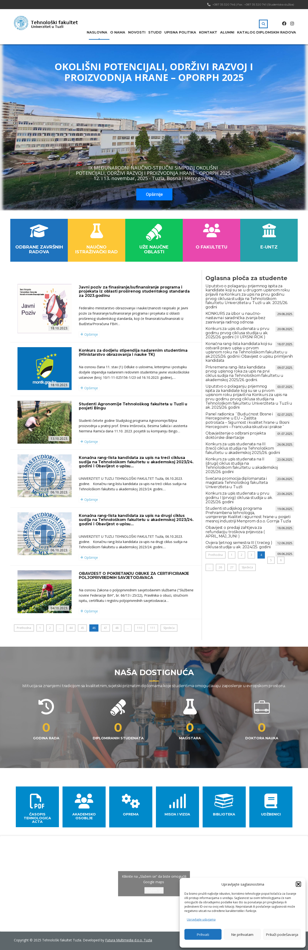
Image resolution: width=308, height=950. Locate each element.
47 (105, 628)
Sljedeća (169, 628)
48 (117, 628)
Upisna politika (180, 32)
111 (152, 628)
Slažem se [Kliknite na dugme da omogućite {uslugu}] (154, 890)
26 (220, 567)
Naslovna (97, 32)
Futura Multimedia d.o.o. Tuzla (128, 940)
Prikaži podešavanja (282, 934)
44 (71, 628)
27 (232, 567)
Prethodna (24, 628)
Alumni (227, 32)
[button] (298, 884)
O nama (117, 32)
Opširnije (154, 194)
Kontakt (208, 32)
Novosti (136, 32)
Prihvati (203, 934)
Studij (154, 32)
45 (82, 628)
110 (139, 628)
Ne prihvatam (242, 934)
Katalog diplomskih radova (266, 32)
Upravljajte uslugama (201, 919)
